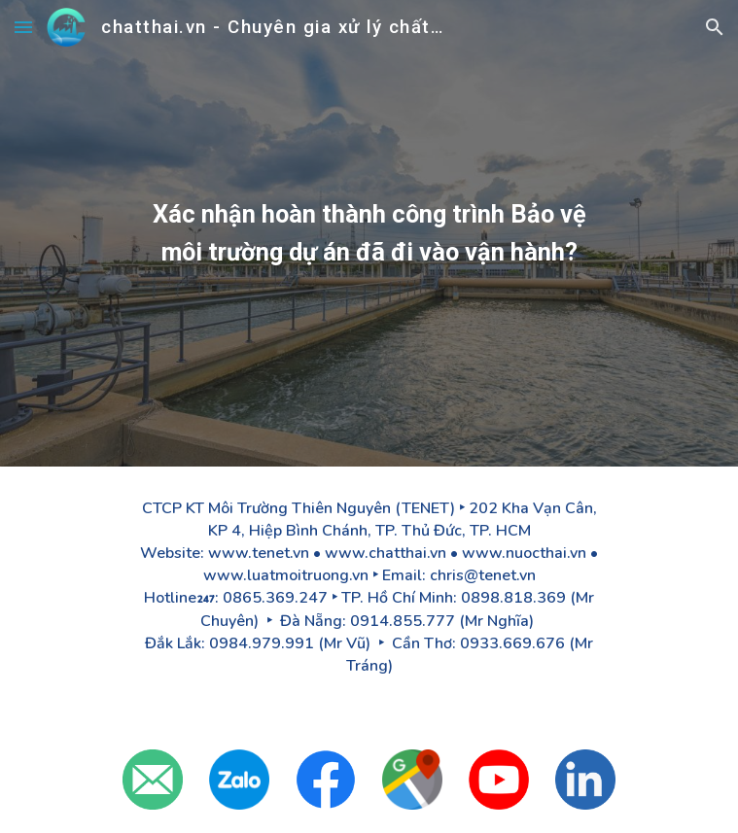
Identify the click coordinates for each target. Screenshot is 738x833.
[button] (23, 26)
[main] (369, 234)
